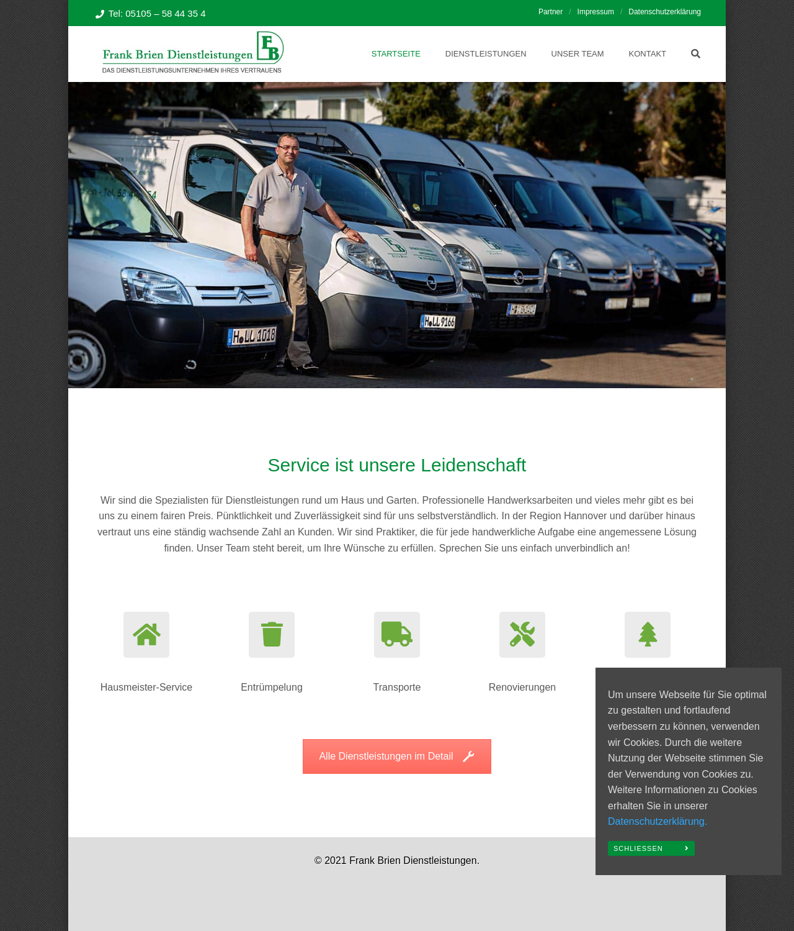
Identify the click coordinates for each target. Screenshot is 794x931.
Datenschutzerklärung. (657, 821)
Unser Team (577, 53)
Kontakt (647, 53)
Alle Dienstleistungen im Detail (397, 756)
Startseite (396, 53)
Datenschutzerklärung (664, 11)
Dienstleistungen (486, 53)
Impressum (596, 11)
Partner (550, 11)
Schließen (638, 848)
